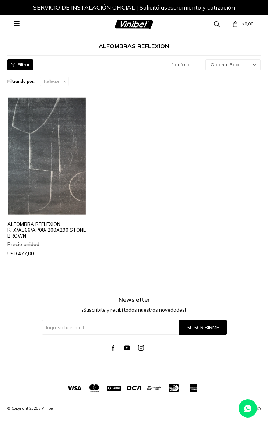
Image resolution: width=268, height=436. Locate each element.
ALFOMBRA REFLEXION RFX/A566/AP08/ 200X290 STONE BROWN (46, 230)
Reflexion (52, 81)
